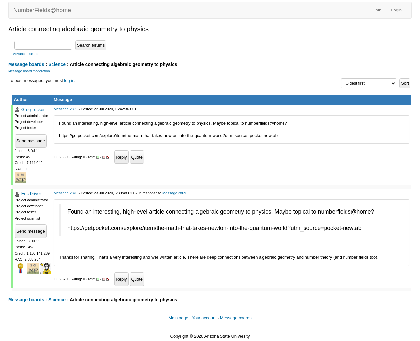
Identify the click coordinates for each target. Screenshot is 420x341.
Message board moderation (29, 71)
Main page (178, 317)
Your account (204, 317)
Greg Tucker (33, 109)
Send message (30, 141)
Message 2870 (65, 193)
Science (57, 64)
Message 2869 (65, 109)
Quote (137, 157)
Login (396, 10)
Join (377, 10)
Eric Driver (31, 193)
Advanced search (26, 54)
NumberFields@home (42, 10)
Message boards (26, 64)
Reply (121, 157)
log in (69, 80)
